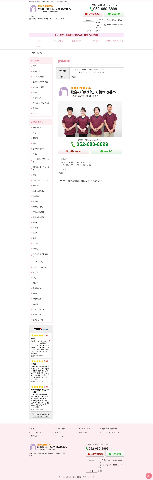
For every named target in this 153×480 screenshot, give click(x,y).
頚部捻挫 (36, 196)
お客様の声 (76, 41)
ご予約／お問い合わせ (114, 41)
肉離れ (35, 222)
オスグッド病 (38, 320)
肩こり (35, 233)
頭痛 (34, 143)
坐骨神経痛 (37, 299)
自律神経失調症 (39, 217)
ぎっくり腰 (37, 314)
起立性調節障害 (39, 149)
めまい (35, 154)
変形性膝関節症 (39, 191)
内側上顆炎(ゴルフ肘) (41, 180)
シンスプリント (39, 309)
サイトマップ (38, 113)
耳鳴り (35, 293)
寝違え (35, 249)
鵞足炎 (35, 201)
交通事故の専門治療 (40, 82)
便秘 (34, 278)
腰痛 (34, 238)
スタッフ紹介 (38, 71)
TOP (38, 41)
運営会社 (36, 108)
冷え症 (35, 272)
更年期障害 (37, 128)
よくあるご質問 (39, 87)
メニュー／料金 (57, 41)
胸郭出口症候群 (39, 212)
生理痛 (35, 138)
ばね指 (35, 304)
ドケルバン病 (38, 262)
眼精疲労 (36, 186)
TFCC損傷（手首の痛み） (41, 160)
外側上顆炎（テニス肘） (40, 255)
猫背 (34, 175)
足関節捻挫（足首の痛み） (41, 168)
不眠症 (35, 283)
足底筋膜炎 (37, 288)
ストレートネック (39, 267)
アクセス (95, 41)
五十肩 (35, 243)
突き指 (35, 228)
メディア (38, 46)
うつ (34, 133)
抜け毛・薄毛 (38, 207)
